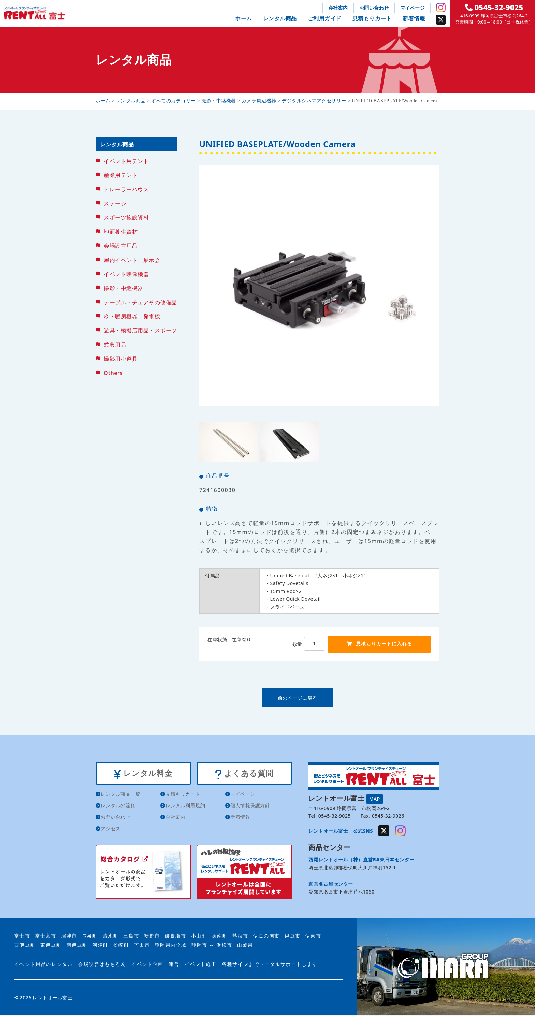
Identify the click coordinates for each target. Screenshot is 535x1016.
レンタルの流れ (118, 806)
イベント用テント (126, 161)
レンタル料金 (143, 773)
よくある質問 (244, 773)
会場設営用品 (121, 245)
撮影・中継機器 (123, 288)
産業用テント (121, 175)
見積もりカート (372, 18)
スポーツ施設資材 (126, 217)
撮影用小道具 (121, 358)
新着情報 (414, 18)
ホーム (243, 18)
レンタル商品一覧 (120, 795)
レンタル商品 (280, 18)
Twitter (441, 20)
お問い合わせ (374, 7)
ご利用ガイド (325, 18)
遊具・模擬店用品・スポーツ (140, 330)
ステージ (115, 203)
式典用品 (115, 344)
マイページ (412, 7)
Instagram (441, 7)
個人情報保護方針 (250, 806)
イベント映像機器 (126, 274)
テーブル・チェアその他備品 (140, 302)
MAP (374, 798)
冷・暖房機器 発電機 (132, 316)
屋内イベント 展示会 (132, 260)
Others (113, 373)
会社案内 (338, 7)
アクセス (110, 829)
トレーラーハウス (126, 189)
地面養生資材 (121, 231)
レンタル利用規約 (185, 806)
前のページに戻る (319, 697)
